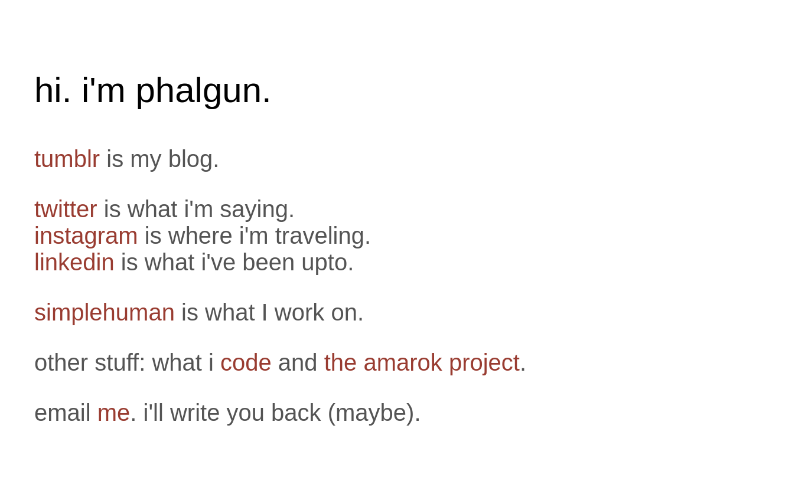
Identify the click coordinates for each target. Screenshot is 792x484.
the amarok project (422, 362)
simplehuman (104, 312)
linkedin (74, 262)
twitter (65, 209)
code (246, 362)
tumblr (67, 159)
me (114, 413)
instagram (86, 235)
